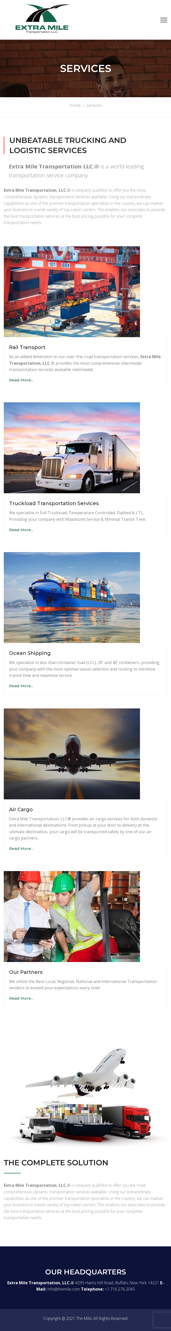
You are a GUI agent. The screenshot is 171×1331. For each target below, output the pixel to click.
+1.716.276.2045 (120, 1289)
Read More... (21, 380)
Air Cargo (21, 809)
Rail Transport (27, 347)
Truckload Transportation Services (54, 503)
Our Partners (26, 972)
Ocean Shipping (30, 653)
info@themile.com (63, 1289)
